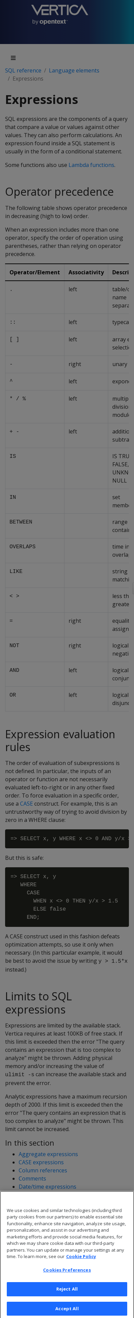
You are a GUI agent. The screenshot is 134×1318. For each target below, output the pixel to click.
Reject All (67, 1296)
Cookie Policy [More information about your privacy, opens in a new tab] (81, 1264)
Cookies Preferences (67, 1277)
